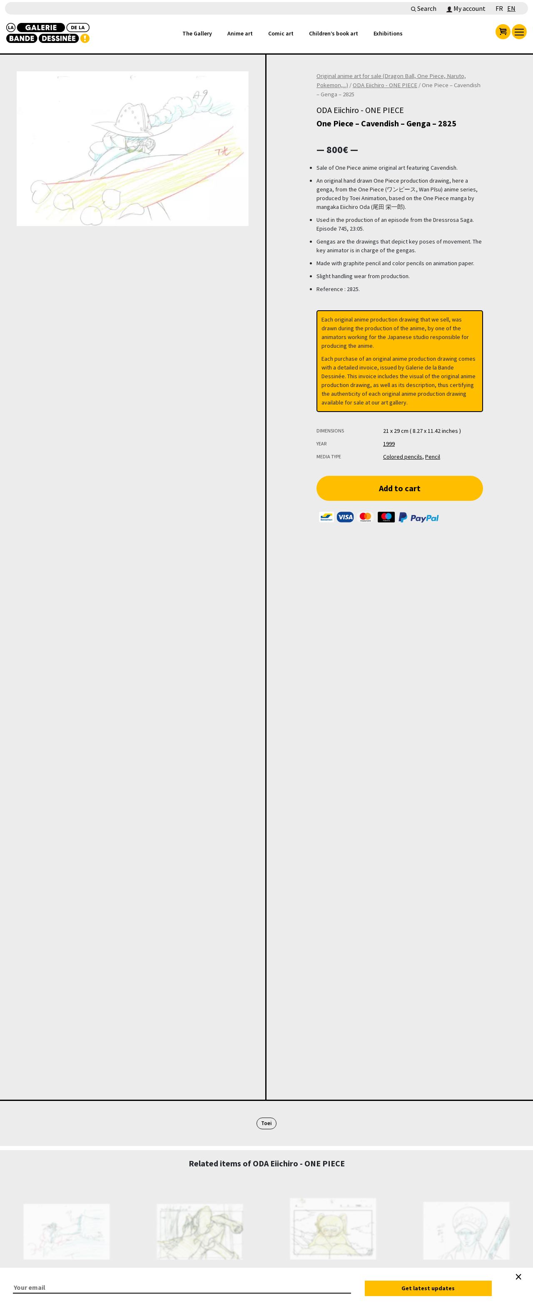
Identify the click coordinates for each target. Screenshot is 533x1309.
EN (511, 8)
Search (423, 8)
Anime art (240, 33)
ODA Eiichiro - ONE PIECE (385, 85)
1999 (389, 443)
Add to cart (400, 488)
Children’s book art (333, 33)
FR (499, 8)
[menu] (519, 31)
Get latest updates (428, 1288)
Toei (266, 1123)
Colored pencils (402, 456)
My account (466, 8)
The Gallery (197, 33)
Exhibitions (388, 33)
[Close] (518, 1276)
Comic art (281, 33)
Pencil (432, 456)
